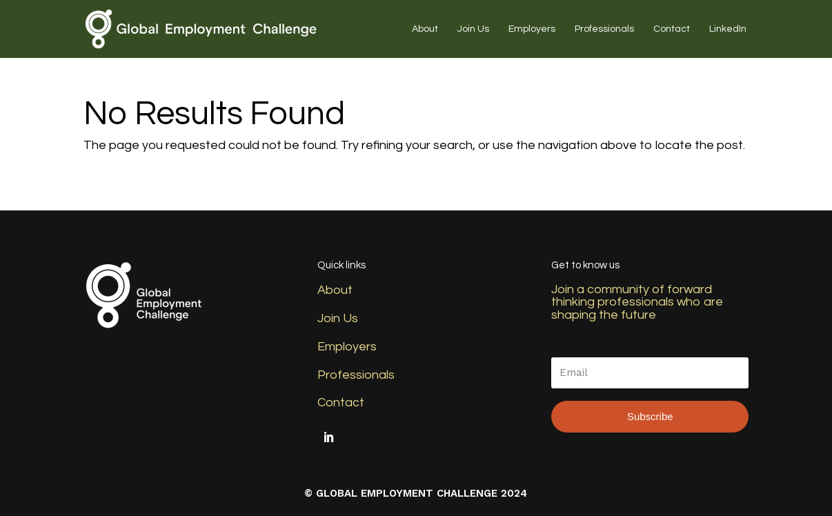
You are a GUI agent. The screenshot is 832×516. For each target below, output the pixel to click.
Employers (531, 29)
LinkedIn (727, 29)
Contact (671, 29)
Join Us (473, 29)
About (425, 29)
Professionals (604, 29)
